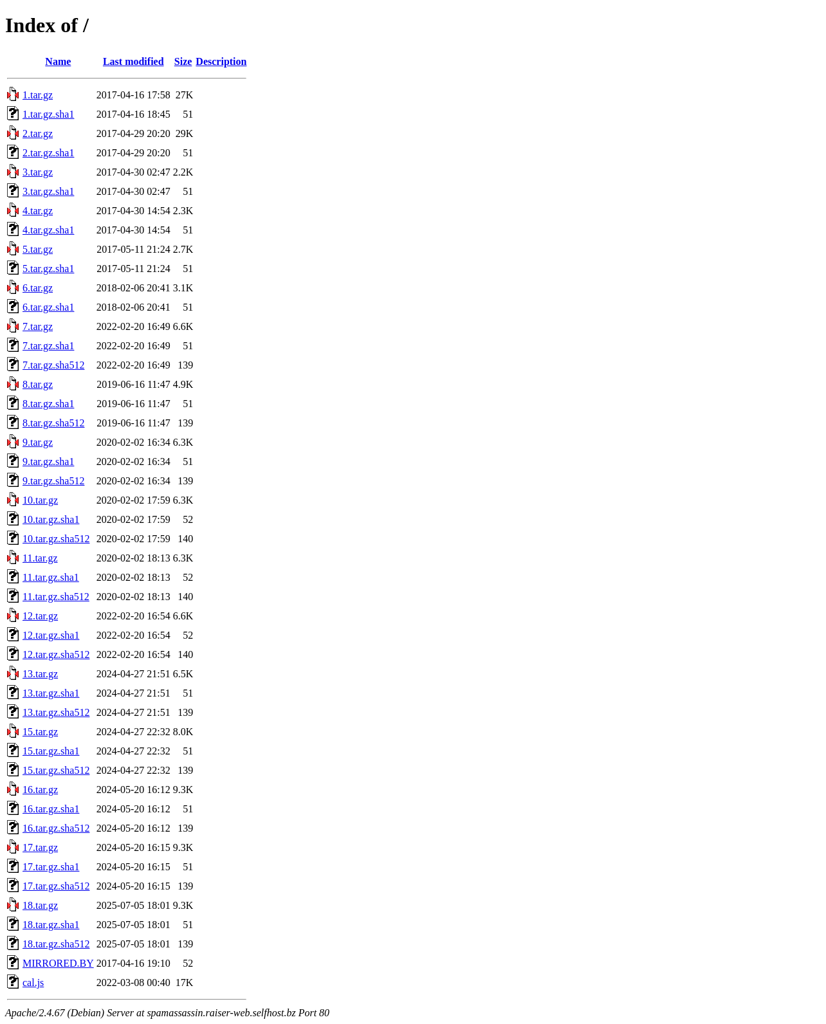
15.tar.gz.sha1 (51, 750)
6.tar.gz (38, 287)
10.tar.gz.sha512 (56, 538)
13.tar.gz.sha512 (56, 712)
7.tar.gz (38, 326)
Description (221, 61)
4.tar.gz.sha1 (48, 229)
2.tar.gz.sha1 (48, 152)
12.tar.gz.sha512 (56, 654)
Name (58, 61)
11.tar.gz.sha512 (56, 596)
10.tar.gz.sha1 (51, 519)
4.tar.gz (38, 210)
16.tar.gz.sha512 (56, 828)
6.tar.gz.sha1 (48, 307)
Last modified (133, 61)
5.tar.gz (38, 249)
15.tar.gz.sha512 (56, 770)
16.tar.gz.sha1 (51, 808)
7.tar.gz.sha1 (48, 345)
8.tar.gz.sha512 (53, 422)
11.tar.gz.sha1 (51, 577)
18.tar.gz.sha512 (56, 943)
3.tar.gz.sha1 (48, 191)
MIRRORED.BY (58, 963)
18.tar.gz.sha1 (51, 924)
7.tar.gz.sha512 (53, 365)
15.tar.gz (40, 731)
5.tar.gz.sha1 (48, 268)
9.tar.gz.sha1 (48, 461)
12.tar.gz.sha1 (51, 635)
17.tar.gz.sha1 (51, 866)
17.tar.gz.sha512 (56, 886)
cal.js (33, 982)
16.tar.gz (40, 789)
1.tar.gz (38, 94)
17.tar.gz (40, 847)
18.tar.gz (40, 905)
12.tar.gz (40, 615)
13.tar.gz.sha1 (51, 693)
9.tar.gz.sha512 (53, 480)
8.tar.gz (38, 384)
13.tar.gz (40, 673)
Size (183, 61)
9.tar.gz (38, 442)
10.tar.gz (40, 500)
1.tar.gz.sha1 (48, 114)
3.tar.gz (38, 172)
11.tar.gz (40, 558)
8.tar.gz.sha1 (48, 403)
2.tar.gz (38, 133)
